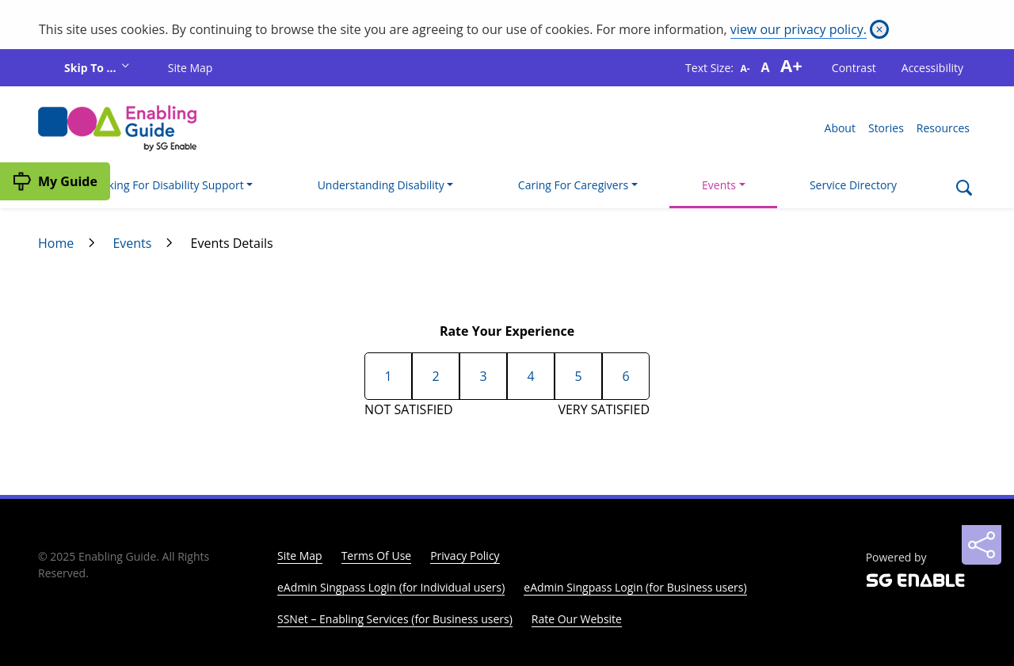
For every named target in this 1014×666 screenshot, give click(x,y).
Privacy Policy (464, 555)
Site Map (190, 67)
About (840, 127)
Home (56, 243)
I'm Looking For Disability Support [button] (157, 184)
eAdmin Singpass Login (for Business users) (635, 587)
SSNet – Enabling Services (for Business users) (395, 618)
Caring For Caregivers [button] (573, 184)
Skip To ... (91, 67)
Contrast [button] (854, 67)
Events (131, 243)
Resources (943, 127)
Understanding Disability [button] (381, 184)
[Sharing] (981, 545)
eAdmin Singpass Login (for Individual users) (391, 587)
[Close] (879, 29)
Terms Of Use (376, 555)
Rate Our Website (577, 618)
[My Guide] (55, 181)
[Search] (963, 189)
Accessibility (932, 67)
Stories (886, 127)
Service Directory (853, 184)
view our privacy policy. (798, 29)
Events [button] (719, 184)
